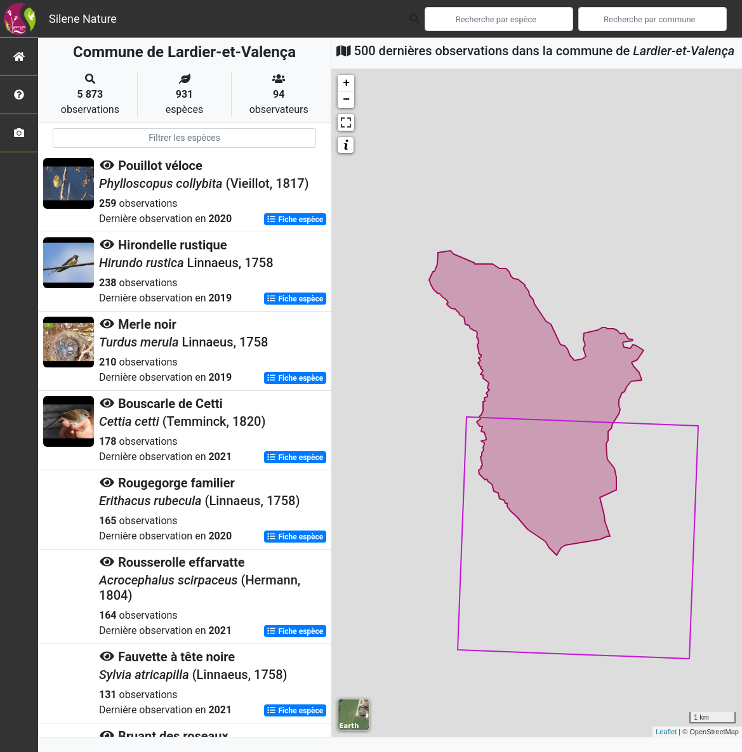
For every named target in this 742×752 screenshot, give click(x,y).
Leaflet (666, 732)
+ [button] (346, 83)
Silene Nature (83, 18)
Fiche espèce (295, 219)
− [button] (346, 99)
